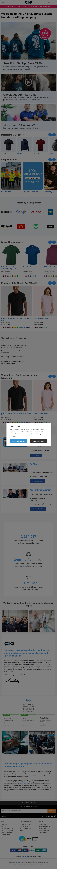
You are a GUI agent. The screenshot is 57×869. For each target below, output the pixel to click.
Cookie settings (38, 441)
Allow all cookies (18, 441)
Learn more (13, 436)
